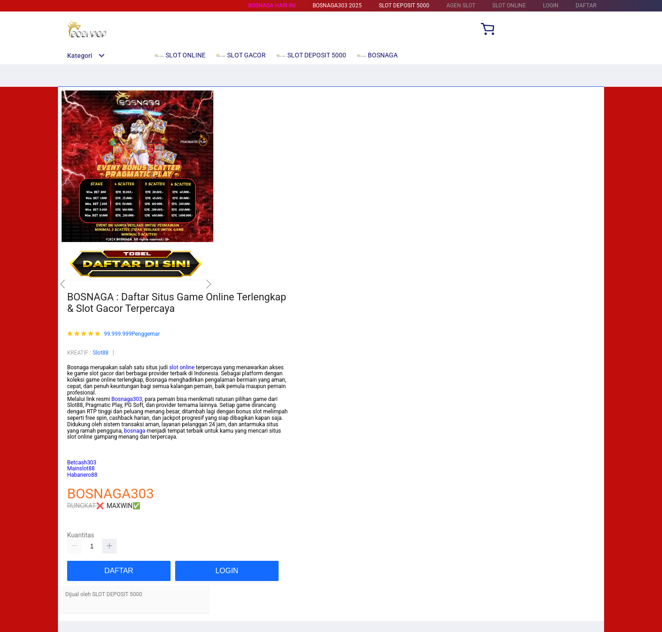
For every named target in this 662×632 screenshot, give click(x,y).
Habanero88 (82, 475)
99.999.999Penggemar (132, 334)
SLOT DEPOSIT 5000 (404, 5)
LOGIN (551, 5)
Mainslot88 (81, 443)
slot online (181, 367)
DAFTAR (586, 5)
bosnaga (134, 431)
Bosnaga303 (126, 399)
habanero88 (82, 456)
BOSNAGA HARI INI (272, 5)
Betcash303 (82, 449)
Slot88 (100, 353)
